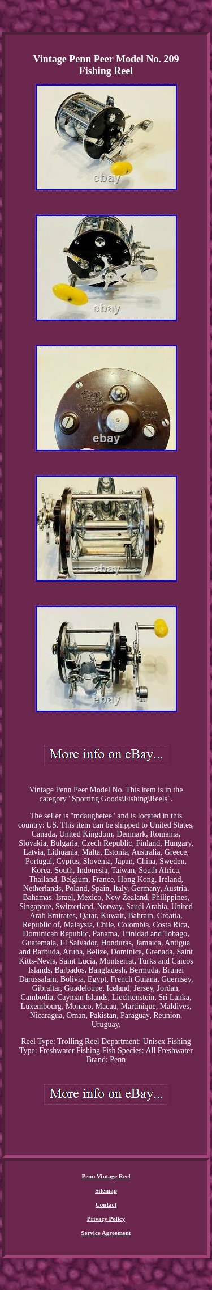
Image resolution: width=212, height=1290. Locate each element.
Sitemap (106, 1190)
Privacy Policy (106, 1218)
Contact (106, 1204)
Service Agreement (106, 1232)
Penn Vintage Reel (105, 1176)
